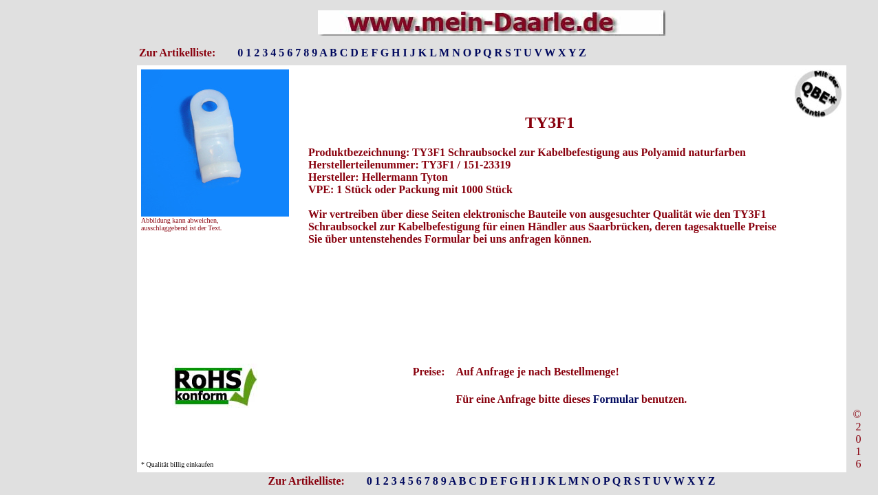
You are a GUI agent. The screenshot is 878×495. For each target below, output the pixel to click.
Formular (616, 399)
